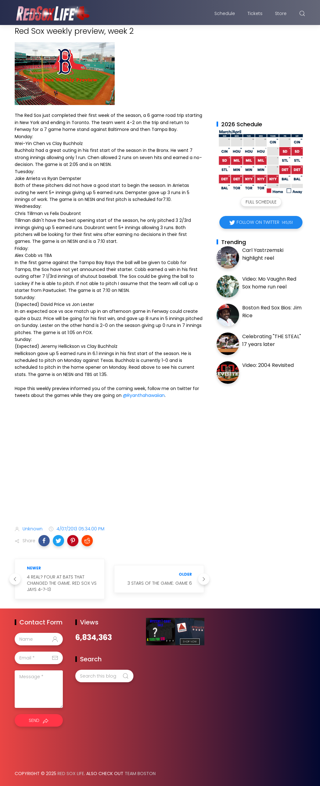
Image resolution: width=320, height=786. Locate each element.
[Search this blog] (104, 676)
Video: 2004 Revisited (268, 365)
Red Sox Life (71, 773)
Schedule (224, 13)
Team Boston (140, 773)
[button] (44, 540)
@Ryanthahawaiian (144, 395)
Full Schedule (261, 202)
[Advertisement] (109, 471)
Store (281, 13)
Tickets (255, 13)
